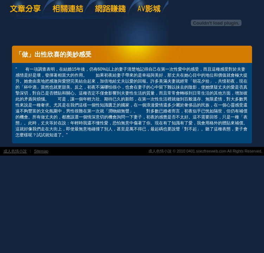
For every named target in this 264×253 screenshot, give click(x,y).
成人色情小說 (15, 151)
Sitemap (41, 151)
